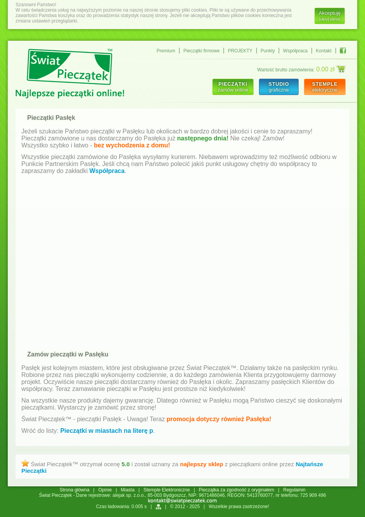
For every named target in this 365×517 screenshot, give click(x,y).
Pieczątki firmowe (201, 51)
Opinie (105, 490)
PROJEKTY (240, 51)
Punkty (268, 51)
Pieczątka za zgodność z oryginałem (236, 490)
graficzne (278, 87)
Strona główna (74, 490)
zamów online (233, 87)
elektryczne (324, 87)
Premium (165, 51)
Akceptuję (330, 15)
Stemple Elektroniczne (167, 490)
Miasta (127, 490)
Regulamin (294, 490)
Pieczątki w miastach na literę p (106, 430)
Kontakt (324, 51)
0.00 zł (331, 69)
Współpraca (295, 51)
